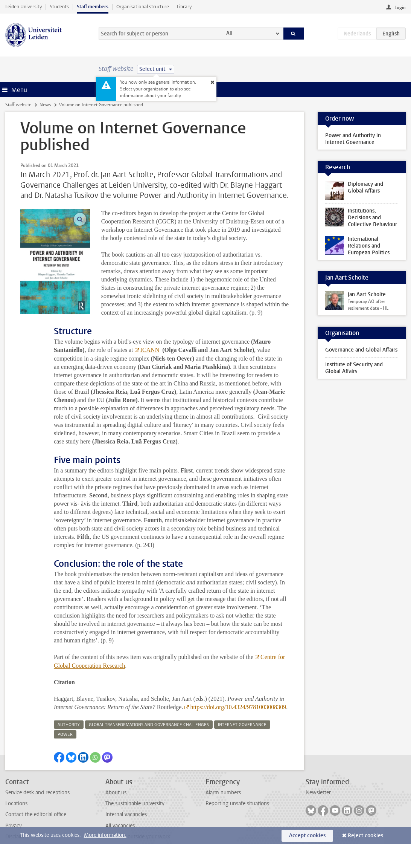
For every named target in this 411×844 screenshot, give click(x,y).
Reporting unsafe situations (237, 786)
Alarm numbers (223, 776)
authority (69, 708)
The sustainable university (134, 786)
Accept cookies (307, 835)
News (45, 105)
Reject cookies (365, 835)
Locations (16, 786)
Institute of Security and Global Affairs (354, 368)
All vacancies (120, 809)
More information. (105, 835)
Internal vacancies (126, 797)
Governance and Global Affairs (361, 349)
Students (59, 6)
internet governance (242, 708)
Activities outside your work (137, 820)
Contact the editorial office (35, 797)
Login (400, 8)
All (229, 33)
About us (115, 776)
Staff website (18, 105)
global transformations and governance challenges (149, 708)
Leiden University (23, 6)
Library (184, 6)
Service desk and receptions (37, 776)
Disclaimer (17, 820)
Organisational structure (142, 6)
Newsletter (318, 776)
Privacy (13, 809)
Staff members (92, 6)
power (65, 718)
